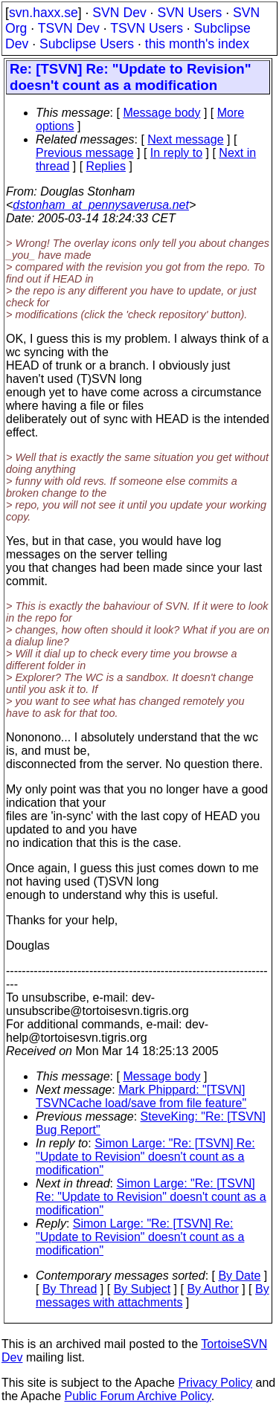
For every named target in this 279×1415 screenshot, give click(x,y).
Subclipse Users (86, 43)
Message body (161, 112)
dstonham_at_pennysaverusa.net (101, 205)
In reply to (176, 152)
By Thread (69, 1289)
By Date (239, 1275)
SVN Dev (119, 12)
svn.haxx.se (43, 12)
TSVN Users (146, 28)
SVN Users (189, 12)
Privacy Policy (215, 1382)
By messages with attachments (152, 1296)
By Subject (142, 1289)
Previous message (85, 152)
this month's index (197, 43)
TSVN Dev (69, 28)
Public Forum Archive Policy (138, 1396)
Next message (185, 139)
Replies (106, 166)
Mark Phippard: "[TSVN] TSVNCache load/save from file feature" (141, 1096)
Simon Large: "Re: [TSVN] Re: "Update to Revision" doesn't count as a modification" (145, 1156)
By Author (212, 1289)
